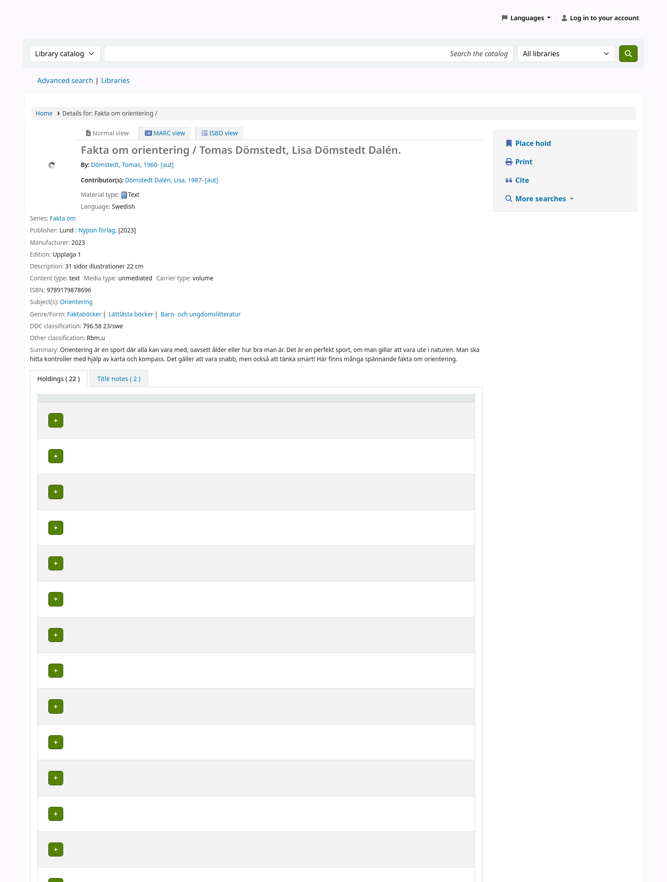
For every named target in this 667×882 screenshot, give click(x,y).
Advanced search (65, 80)
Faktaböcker (84, 314)
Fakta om (63, 218)
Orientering (76, 302)
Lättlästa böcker (130, 314)
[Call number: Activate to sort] (327, 402)
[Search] (628, 53)
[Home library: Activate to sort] (85, 402)
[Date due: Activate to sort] (449, 402)
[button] (526, 18)
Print (518, 162)
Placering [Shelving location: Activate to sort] (215, 402)
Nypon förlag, (97, 230)
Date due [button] (442, 402)
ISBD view (220, 133)
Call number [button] (301, 402)
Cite (517, 180)
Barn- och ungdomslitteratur (201, 314)
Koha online (47, 18)
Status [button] (390, 402)
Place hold (528, 143)
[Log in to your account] (599, 18)
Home (44, 113)
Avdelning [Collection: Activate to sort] (151, 402)
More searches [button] (536, 198)
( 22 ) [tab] (58, 378)
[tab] (119, 379)
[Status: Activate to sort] (400, 402)
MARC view (165, 133)
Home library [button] (61, 402)
